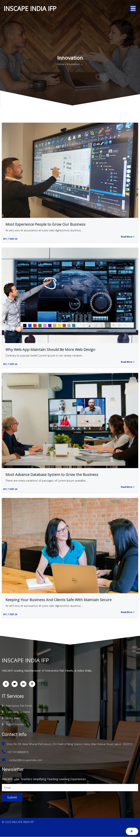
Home (60, 64)
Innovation (73, 64)
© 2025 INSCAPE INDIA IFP (18, 822)
